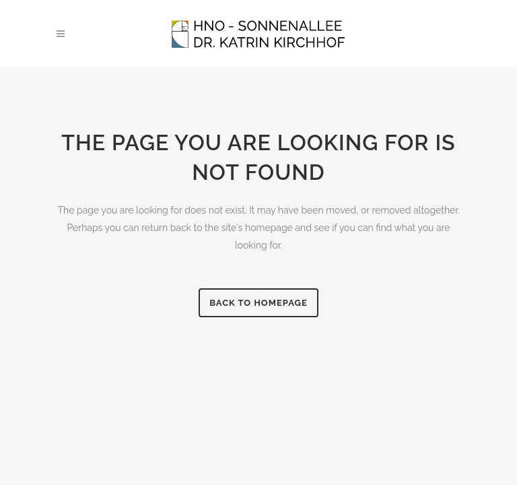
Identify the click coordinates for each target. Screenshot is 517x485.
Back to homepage (258, 303)
